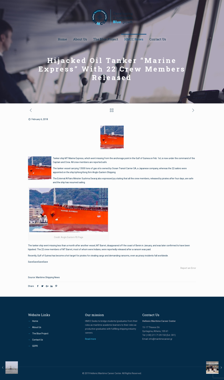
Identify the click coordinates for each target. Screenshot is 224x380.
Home (35, 321)
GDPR (35, 346)
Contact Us (37, 339)
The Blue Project (40, 333)
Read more (90, 339)
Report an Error (188, 268)
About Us (36, 327)
